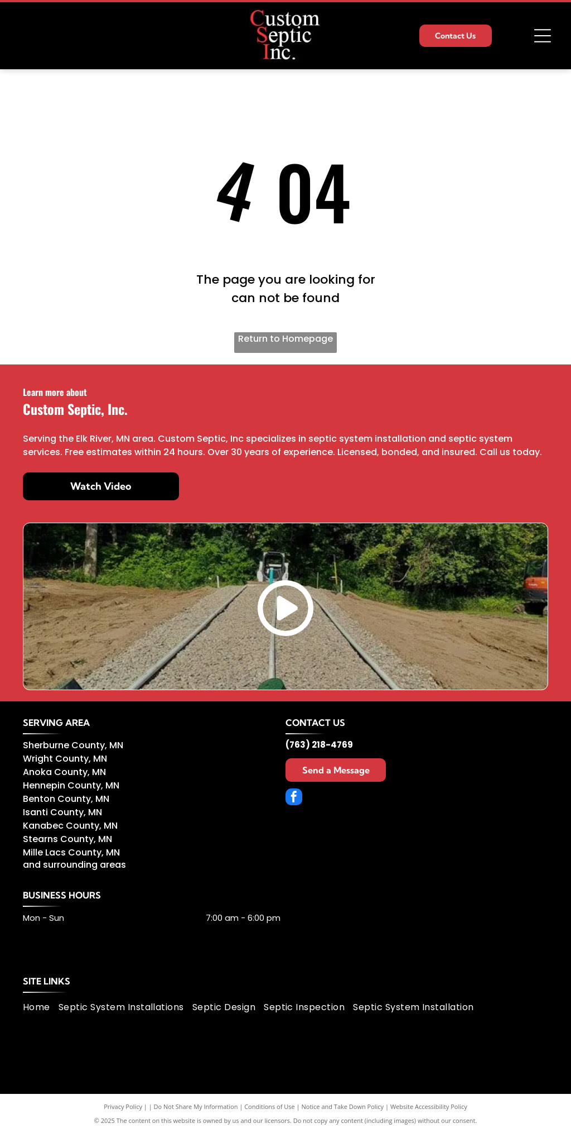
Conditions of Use (269, 1106)
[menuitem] (41, 1007)
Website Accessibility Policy (428, 1106)
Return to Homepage (285, 338)
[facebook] (294, 798)
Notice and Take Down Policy (343, 1106)
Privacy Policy (123, 1106)
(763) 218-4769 (319, 744)
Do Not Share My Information (196, 1106)
